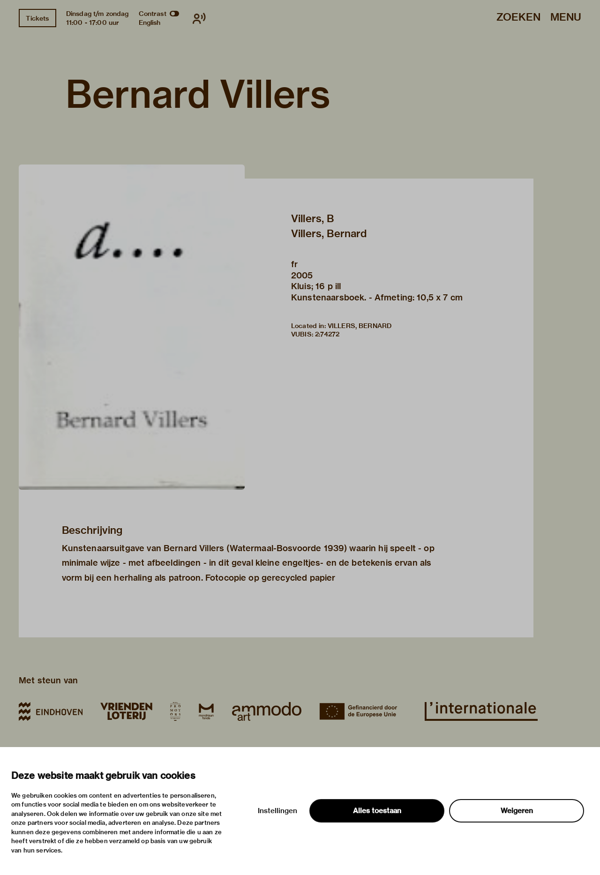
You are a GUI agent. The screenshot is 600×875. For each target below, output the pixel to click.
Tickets (37, 18)
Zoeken (518, 17)
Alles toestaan (377, 810)
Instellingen (277, 810)
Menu (565, 17)
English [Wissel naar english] (150, 22)
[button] (132, 327)
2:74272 (327, 334)
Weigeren (517, 810)
